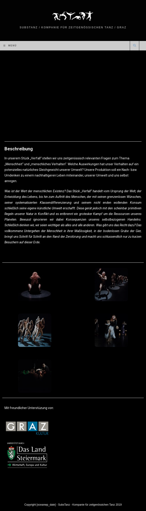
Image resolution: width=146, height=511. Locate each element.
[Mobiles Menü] (10, 45)
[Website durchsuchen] (134, 45)
